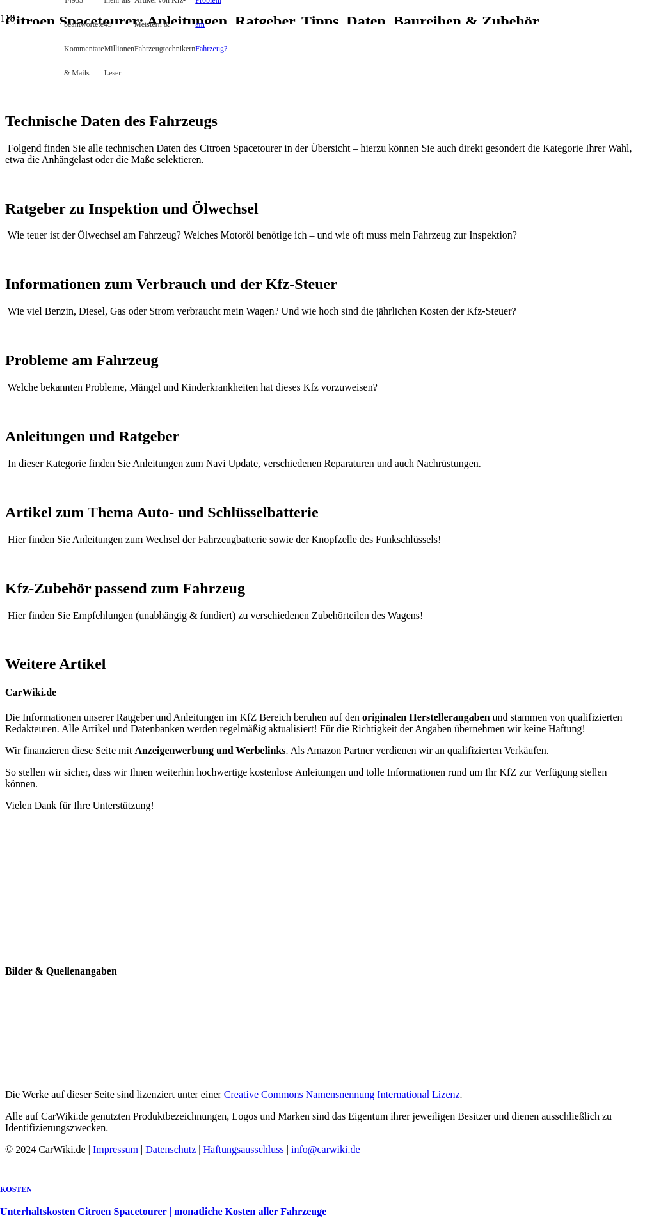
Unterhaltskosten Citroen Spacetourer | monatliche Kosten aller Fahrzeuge (163, 1211)
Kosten (16, 1189)
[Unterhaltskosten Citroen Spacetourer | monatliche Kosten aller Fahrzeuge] (256, 284)
